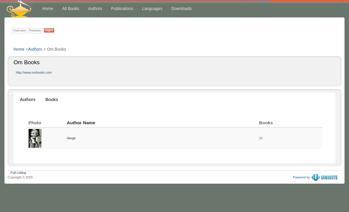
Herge (71, 138)
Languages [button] (152, 8)
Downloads (181, 8)
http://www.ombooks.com (34, 72)
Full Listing (18, 172)
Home (47, 8)
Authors (95, 8)
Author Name (81, 122)
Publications (122, 8)
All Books (70, 8)
